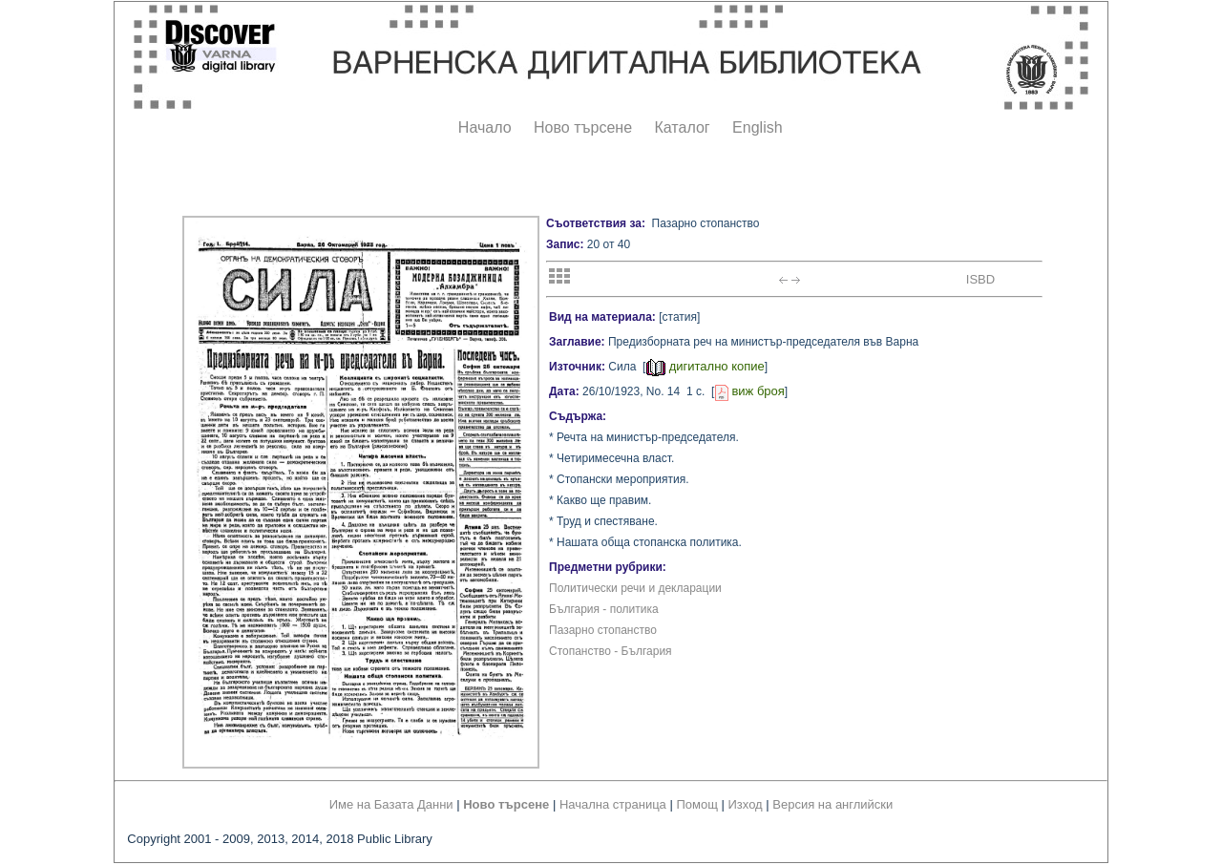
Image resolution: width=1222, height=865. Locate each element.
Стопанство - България (610, 651)
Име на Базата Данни (391, 804)
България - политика (604, 609)
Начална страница (612, 804)
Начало (485, 127)
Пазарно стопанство (603, 630)
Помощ (696, 804)
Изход (745, 804)
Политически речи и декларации (635, 588)
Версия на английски (832, 804)
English (757, 127)
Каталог (681, 127)
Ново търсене (583, 127)
